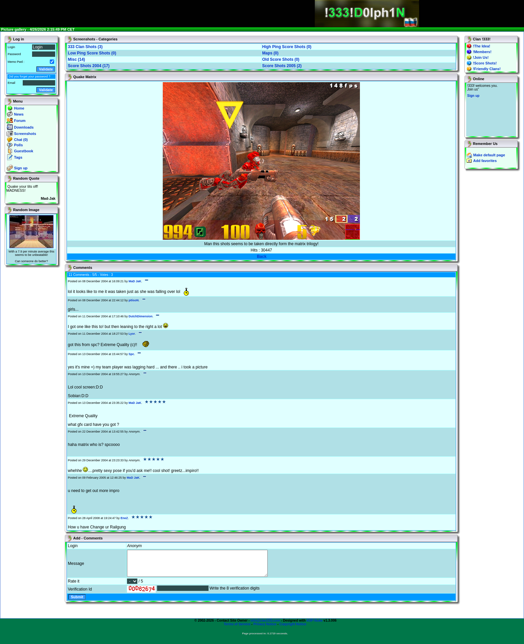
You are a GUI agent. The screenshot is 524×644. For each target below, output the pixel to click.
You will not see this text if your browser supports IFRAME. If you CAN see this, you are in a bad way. (491, 109)
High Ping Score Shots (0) (286, 46)
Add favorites (485, 161)
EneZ (124, 518)
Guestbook (23, 151)
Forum (19, 121)
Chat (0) (21, 140)
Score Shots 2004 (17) (89, 65)
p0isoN (134, 300)
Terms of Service (237, 629)
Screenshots (25, 134)
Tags (18, 157)
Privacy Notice (264, 629)
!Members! (482, 52)
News (19, 114)
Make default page (489, 155)
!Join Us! (481, 57)
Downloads (24, 127)
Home (19, 108)
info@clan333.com (265, 625)
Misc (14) (76, 59)
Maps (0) (270, 53)
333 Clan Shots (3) (85, 46)
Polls (18, 145)
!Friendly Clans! (487, 69)
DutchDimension (141, 316)
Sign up (20, 168)
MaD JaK (135, 281)
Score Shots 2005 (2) (282, 65)
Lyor (132, 333)
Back (262, 256)
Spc (131, 354)
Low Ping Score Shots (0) (92, 53)
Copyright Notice (292, 629)
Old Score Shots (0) (280, 59)
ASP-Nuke (314, 625)
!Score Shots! (485, 63)
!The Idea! (481, 46)
